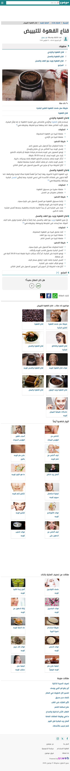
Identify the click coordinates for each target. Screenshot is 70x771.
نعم (38, 285)
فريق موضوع (49, 753)
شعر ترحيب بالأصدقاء (61, 726)
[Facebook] (67, 738)
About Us (65, 753)
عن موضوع (50, 744)
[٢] (48, 180)
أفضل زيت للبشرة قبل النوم (58, 721)
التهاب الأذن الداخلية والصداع (57, 712)
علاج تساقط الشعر (61, 707)
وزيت (53, 220)
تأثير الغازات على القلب (60, 702)
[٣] (23, 223)
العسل (14, 177)
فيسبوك (48, 295)
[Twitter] (62, 738)
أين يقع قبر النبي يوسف (59, 688)
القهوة (54, 122)
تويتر (42, 295)
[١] (16, 124)
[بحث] (57, 2)
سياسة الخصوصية (48, 748)
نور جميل (44, 37)
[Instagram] (57, 738)
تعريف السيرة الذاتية (60, 683)
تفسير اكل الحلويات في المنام (57, 693)
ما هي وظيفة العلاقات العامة (57, 716)
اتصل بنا (66, 744)
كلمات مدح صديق (62, 697)
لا (31, 285)
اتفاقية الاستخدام (63, 748)
